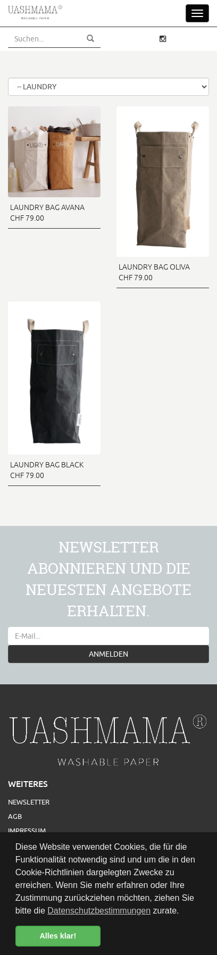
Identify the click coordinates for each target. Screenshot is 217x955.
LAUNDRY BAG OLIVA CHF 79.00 (154, 272)
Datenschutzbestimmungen (99, 910)
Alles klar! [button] (57, 936)
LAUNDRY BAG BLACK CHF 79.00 (47, 470)
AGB (15, 816)
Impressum (27, 830)
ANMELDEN (108, 654)
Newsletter (28, 802)
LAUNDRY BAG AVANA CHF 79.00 (47, 212)
